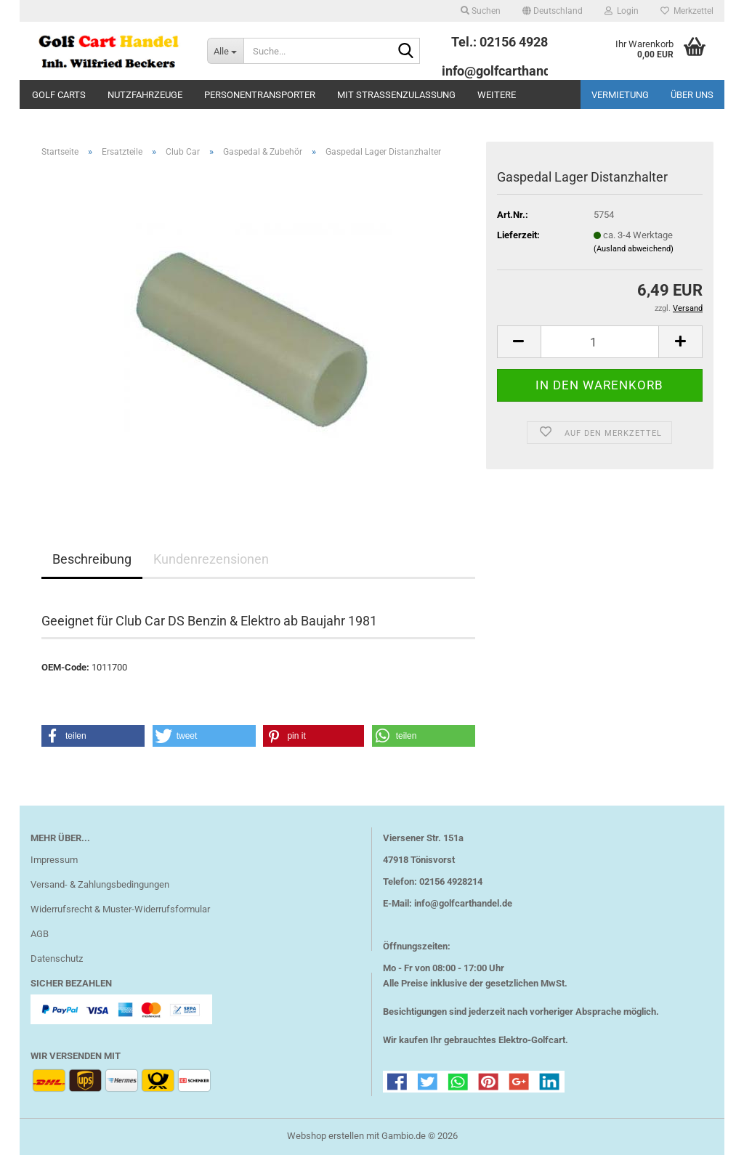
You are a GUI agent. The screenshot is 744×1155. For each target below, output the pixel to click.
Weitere (496, 94)
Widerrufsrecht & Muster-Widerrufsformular (120, 909)
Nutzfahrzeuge (145, 94)
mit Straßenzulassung (396, 94)
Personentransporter (259, 94)
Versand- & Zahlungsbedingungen (100, 884)
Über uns (692, 94)
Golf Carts (59, 94)
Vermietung (620, 94)
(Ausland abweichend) (634, 249)
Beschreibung (92, 559)
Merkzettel (686, 11)
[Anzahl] (600, 341)
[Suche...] (225, 51)
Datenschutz (57, 958)
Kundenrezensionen (211, 559)
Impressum (54, 859)
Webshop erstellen (325, 1135)
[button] (553, 11)
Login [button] (621, 11)
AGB (40, 933)
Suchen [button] (481, 11)
